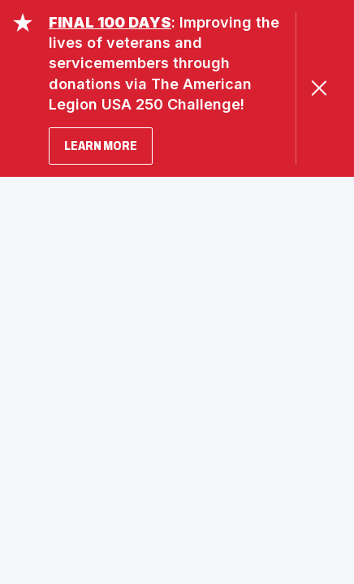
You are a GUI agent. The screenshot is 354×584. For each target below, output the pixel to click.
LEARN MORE (100, 145)
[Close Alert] (318, 88)
